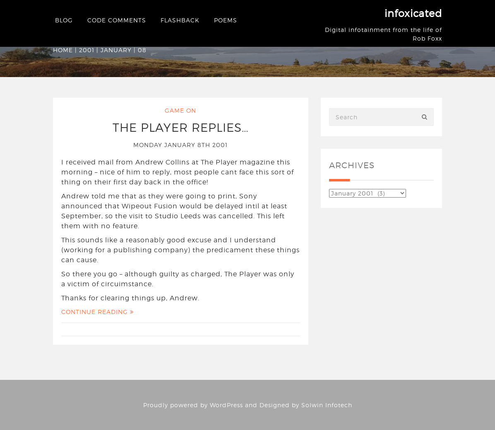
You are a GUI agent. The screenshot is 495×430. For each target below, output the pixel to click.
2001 (86, 49)
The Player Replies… (181, 128)
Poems (225, 20)
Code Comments (116, 20)
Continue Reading (97, 311)
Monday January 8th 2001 (180, 144)
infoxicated (413, 13)
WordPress (226, 404)
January (116, 49)
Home (63, 49)
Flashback (180, 20)
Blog (64, 20)
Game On (180, 110)
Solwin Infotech (326, 404)
